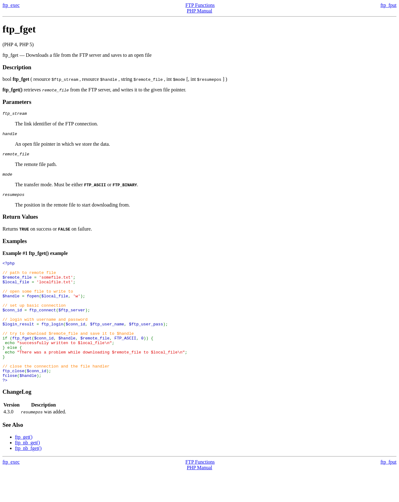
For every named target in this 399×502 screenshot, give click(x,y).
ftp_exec (11, 5)
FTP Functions (200, 5)
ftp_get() (23, 466)
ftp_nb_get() (27, 471)
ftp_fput (388, 5)
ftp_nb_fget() (28, 477)
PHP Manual (199, 10)
